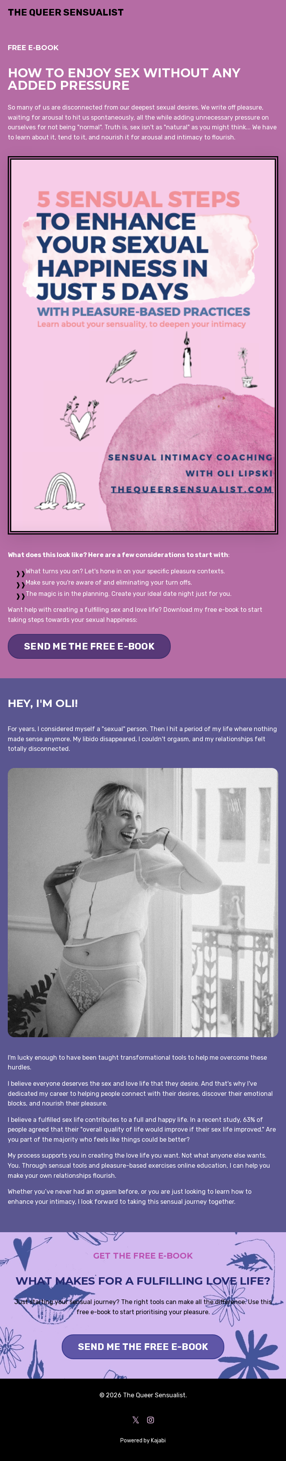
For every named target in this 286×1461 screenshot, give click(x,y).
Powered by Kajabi (143, 1440)
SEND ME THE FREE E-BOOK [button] (89, 646)
